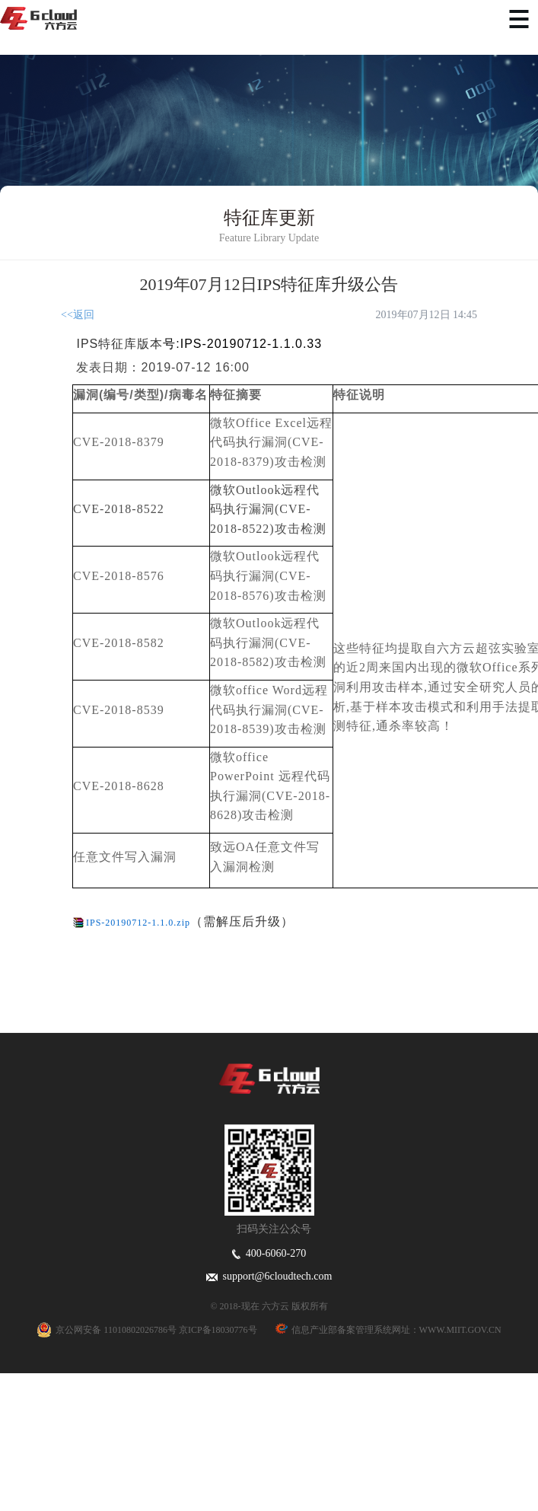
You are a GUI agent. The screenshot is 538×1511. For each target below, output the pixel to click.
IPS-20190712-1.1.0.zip (138, 922)
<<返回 (77, 314)
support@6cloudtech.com (269, 1276)
